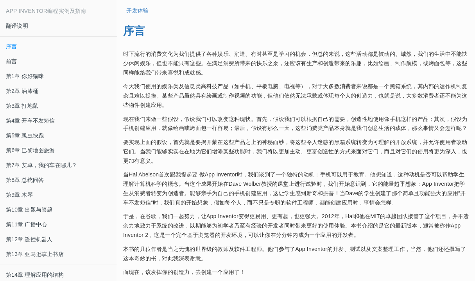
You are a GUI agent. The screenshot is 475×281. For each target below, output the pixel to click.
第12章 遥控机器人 (29, 239)
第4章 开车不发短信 (30, 120)
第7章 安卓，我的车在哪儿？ (41, 165)
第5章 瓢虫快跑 (25, 135)
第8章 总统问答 (25, 180)
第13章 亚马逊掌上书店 (35, 254)
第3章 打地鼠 (22, 106)
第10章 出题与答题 (29, 209)
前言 (11, 61)
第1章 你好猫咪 (25, 76)
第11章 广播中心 (26, 224)
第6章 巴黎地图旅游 (30, 150)
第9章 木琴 (19, 195)
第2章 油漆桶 (22, 91)
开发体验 (136, 10)
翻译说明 (17, 26)
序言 (11, 46)
